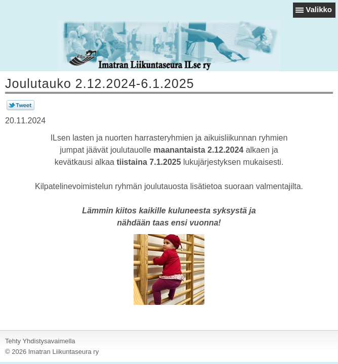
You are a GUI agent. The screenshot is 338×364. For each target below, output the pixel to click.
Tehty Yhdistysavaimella (40, 341)
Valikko (319, 9)
